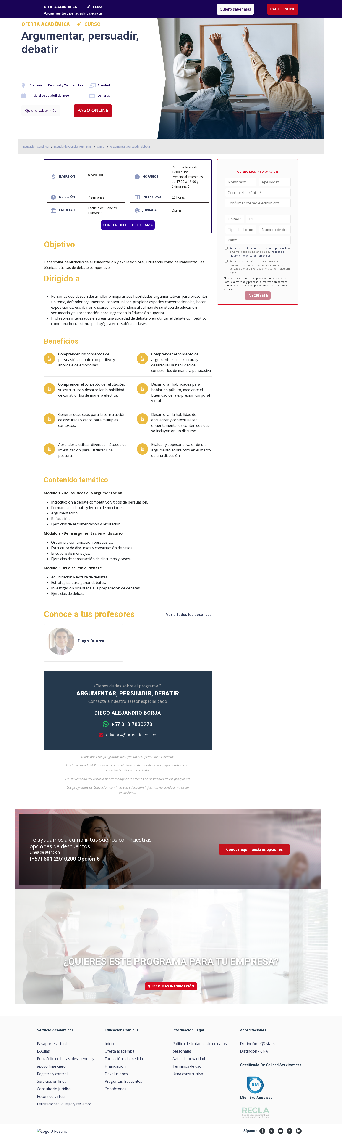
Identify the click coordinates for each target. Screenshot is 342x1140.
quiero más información (171, 986)
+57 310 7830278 (127, 724)
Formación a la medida (124, 1058)
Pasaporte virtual (52, 1043)
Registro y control (52, 1073)
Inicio (109, 1043)
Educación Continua (36, 146)
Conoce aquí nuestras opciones (254, 849)
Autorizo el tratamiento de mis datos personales (259, 248)
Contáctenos (115, 1088)
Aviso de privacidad (188, 1058)
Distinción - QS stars (257, 1043)
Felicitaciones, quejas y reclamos (64, 1103)
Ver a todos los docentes (188, 614)
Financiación (115, 1066)
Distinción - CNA (254, 1051)
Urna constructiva (187, 1073)
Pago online (92, 110)
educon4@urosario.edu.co (127, 734)
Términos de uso (186, 1066)
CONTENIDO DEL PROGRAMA (128, 225)
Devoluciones (116, 1073)
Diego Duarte (91, 641)
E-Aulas (43, 1051)
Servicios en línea (51, 1081)
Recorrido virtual (51, 1096)
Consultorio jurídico (54, 1088)
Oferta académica (119, 1051)
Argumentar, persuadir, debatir (130, 146)
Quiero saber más (40, 110)
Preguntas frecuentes (123, 1081)
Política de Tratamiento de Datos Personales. (257, 253)
